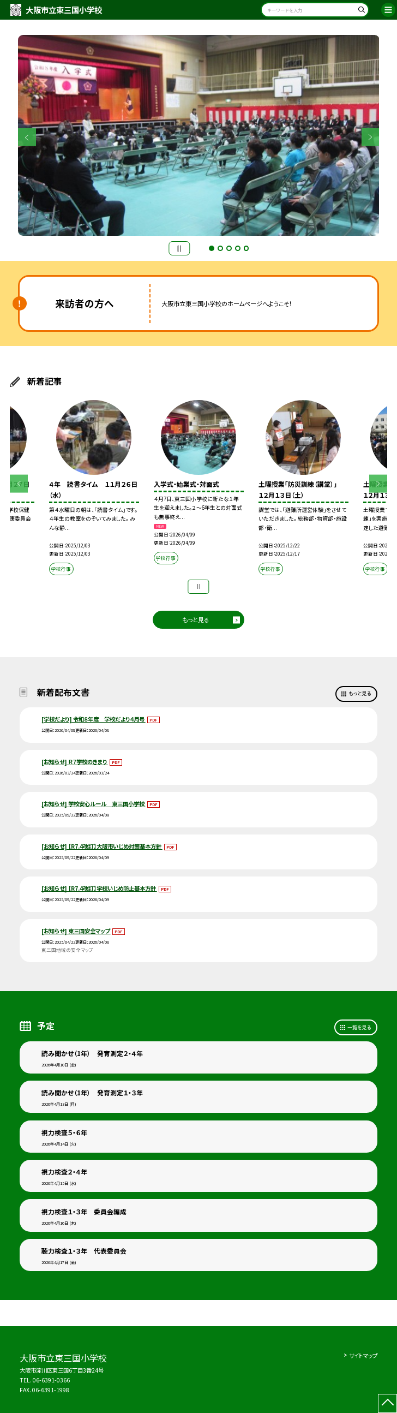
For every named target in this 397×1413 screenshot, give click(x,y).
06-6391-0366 (51, 1380)
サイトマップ (363, 1355)
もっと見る (195, 619)
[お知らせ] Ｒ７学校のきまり (74, 762)
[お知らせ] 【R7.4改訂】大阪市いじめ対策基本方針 (102, 846)
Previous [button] (27, 137)
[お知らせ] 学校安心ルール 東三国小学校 (93, 804)
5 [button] (246, 248)
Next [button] (371, 137)
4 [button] (237, 248)
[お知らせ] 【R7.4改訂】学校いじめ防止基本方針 (99, 888)
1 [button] (211, 248)
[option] (199, 135)
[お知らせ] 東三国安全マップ (76, 931)
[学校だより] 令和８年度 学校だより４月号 (93, 719)
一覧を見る (359, 1027)
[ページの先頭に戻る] (387, 1403)
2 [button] (220, 248)
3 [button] (229, 248)
